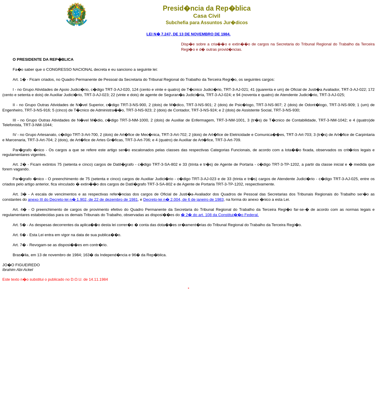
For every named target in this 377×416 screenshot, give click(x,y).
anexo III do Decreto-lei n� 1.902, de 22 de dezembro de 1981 (83, 199)
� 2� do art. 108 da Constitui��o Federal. (220, 215)
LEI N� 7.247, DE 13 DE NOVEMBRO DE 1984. (188, 34)
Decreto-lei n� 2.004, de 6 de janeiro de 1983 (183, 199)
